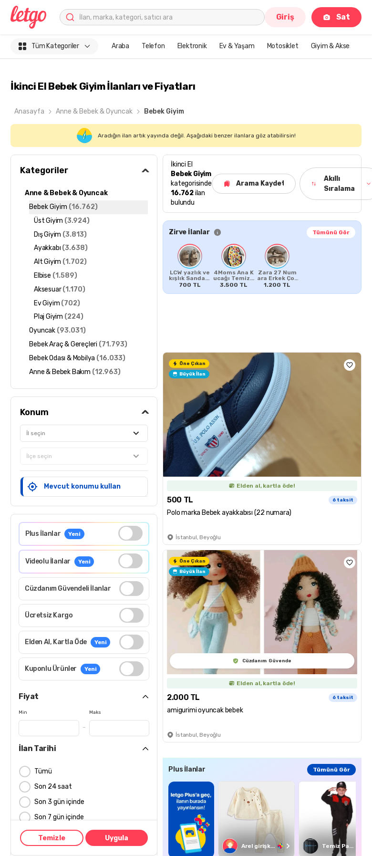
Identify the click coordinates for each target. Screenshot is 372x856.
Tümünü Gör (331, 232)
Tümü (43, 772)
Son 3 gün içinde (59, 802)
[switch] (130, 533)
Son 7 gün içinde (59, 818)
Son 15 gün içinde (60, 833)
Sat (336, 16)
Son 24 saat (53, 787)
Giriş (285, 16)
